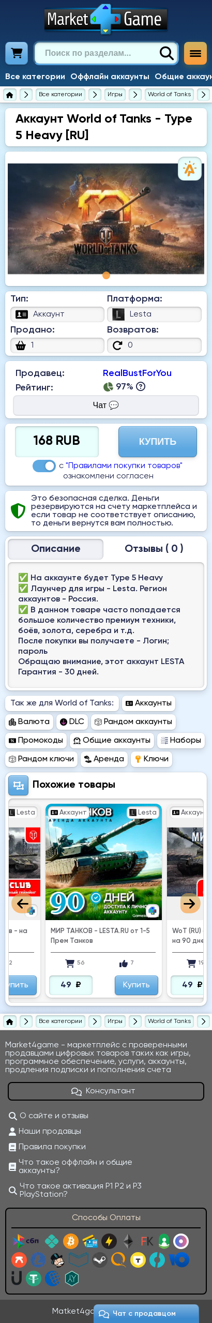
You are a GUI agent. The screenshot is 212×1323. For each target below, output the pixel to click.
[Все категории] (60, 94)
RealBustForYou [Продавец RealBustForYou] (137, 373)
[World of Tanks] (169, 94)
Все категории (35, 77)
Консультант (103, 1091)
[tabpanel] (106, 218)
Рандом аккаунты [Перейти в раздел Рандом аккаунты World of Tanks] (133, 722)
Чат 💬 (106, 405)
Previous (21, 903)
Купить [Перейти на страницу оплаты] (157, 442)
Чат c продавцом (137, 1314)
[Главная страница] (10, 94)
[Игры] (115, 94)
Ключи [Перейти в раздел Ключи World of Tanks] (151, 759)
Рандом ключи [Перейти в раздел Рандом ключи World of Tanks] (41, 759)
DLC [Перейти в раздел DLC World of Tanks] (72, 722)
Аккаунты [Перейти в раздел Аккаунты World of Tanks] (149, 703)
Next (190, 903)
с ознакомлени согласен (108, 470)
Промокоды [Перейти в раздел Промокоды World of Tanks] (36, 740)
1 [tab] (106, 275)
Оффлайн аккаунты (109, 77)
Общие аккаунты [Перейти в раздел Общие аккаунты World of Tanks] (111, 740)
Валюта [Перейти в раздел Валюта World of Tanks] (29, 722)
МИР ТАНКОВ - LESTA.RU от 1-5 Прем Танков (100, 936)
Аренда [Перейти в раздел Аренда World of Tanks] (104, 759)
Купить (136, 985)
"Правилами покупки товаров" (124, 466)
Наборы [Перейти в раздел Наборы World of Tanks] (181, 740)
